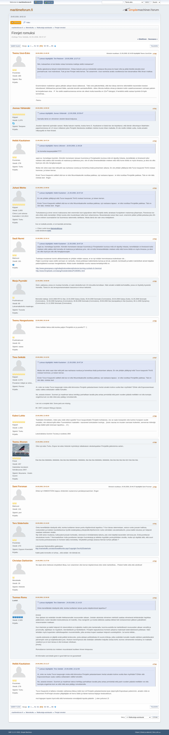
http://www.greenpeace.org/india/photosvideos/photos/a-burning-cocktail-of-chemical (69, 268)
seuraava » (153, 39)
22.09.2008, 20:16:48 (42, 320)
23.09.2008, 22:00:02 (42, 442)
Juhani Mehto (19, 188)
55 (48, 46)
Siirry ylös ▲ (157, 732)
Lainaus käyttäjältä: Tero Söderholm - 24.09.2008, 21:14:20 (60, 603)
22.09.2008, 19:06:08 (42, 281)
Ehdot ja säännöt (146, 732)
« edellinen (142, 39)
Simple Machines (26, 732)
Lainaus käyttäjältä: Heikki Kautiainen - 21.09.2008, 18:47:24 (61, 193)
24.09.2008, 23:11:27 (42, 663)
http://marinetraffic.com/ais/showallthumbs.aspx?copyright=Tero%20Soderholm (63, 548)
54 (45, 46)
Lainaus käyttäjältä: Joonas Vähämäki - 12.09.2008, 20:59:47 (61, 113)
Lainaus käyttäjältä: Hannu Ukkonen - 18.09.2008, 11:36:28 (60, 146)
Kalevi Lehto (18, 416)
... (33, 46)
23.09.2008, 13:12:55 (42, 357)
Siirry (123, 717)
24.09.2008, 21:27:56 (42, 560)
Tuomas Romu (19, 597)
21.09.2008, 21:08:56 (42, 187)
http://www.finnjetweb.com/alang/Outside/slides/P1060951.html (60, 271)
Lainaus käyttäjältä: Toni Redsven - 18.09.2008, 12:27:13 (59, 59)
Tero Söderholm (20, 523)
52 (38, 46)
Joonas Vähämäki (21, 108)
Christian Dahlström (22, 561)
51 (35, 46)
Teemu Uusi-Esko (21, 53)
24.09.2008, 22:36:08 (42, 597)
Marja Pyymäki (19, 281)
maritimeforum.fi (21, 10)
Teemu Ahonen (19, 442)
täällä (49, 231)
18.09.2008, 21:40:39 (42, 53)
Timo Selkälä (18, 357)
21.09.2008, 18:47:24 (42, 140)
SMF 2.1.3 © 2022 (14, 732)
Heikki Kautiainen (21, 140)
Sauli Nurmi (18, 238)
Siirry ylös (15, 707)
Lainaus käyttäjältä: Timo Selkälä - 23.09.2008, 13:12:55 (59, 669)
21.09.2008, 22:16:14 (42, 238)
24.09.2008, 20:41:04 (42, 486)
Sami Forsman (19, 486)
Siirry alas (15, 46)
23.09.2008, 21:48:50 (42, 415)
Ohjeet (137, 732)
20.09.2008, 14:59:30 (42, 108)
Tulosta (154, 46)
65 (52, 46)
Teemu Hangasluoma (23, 320)
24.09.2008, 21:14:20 (42, 523)
